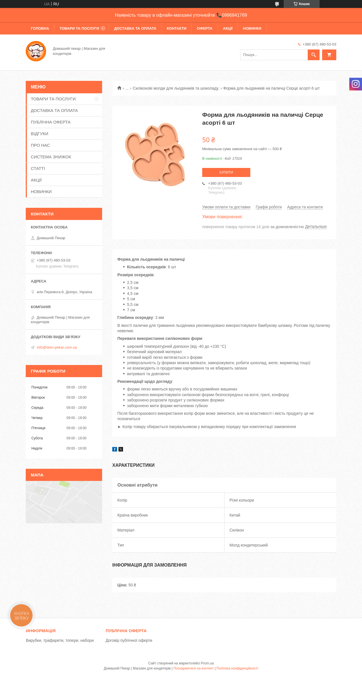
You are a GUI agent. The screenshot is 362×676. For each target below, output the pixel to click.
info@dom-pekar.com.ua (57, 347)
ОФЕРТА (204, 28)
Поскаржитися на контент (193, 668)
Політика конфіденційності (237, 668)
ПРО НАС (40, 145)
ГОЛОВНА (40, 28)
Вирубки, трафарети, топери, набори (60, 640)
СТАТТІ (38, 168)
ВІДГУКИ (39, 133)
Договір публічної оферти (128, 640)
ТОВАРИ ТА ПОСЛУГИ (79, 28)
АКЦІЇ (227, 28)
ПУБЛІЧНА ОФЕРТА (50, 122)
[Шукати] (314, 54)
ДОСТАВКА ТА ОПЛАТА (135, 28)
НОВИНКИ (252, 28)
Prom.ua (207, 663)
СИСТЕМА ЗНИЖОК (51, 156)
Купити (226, 172)
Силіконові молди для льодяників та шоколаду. (176, 88)
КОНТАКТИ (177, 28)
